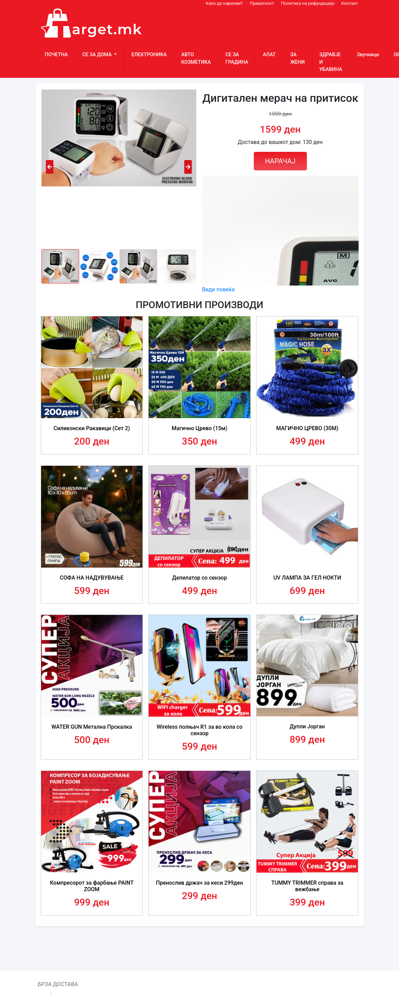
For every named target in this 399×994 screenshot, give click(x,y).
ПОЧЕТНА (56, 55)
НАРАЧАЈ (280, 161)
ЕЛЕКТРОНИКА (149, 55)
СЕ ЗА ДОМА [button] (97, 55)
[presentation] (49, 167)
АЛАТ (269, 55)
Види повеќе (218, 289)
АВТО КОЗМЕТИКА (196, 58)
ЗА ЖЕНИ (297, 58)
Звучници (368, 55)
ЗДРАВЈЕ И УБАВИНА (330, 62)
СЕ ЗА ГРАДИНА (236, 58)
